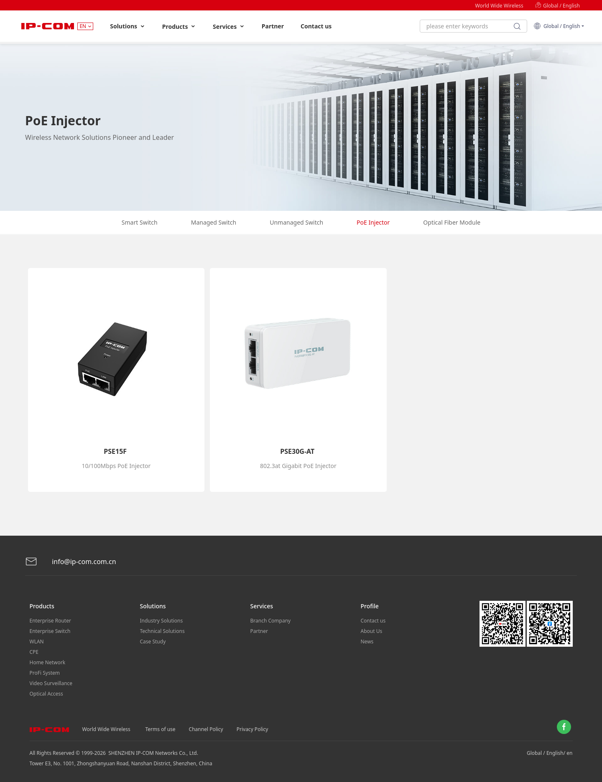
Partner (273, 26)
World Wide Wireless (499, 5)
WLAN (37, 641)
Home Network (48, 662)
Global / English (557, 5)
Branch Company (270, 620)
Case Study (153, 641)
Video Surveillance (51, 683)
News (367, 641)
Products (179, 26)
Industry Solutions (161, 620)
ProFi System (45, 672)
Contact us (316, 26)
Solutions (127, 26)
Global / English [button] (556, 26)
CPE (34, 651)
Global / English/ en (550, 753)
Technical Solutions (162, 631)
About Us (372, 631)
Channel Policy (206, 729)
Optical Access (46, 693)
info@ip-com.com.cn (70, 562)
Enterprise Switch (50, 631)
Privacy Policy (252, 729)
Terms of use (160, 729)
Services (229, 26)
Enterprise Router (50, 620)
